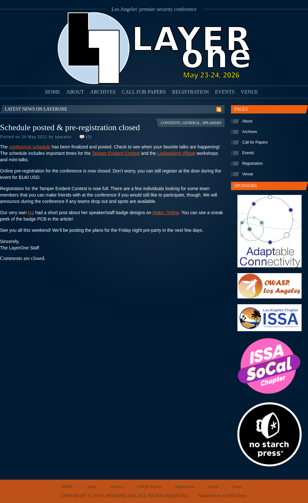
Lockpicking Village (176, 153)
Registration (190, 92)
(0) (89, 137)
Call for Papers (144, 92)
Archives (103, 92)
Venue (249, 92)
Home (52, 92)
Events (225, 92)
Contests (170, 123)
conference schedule (29, 146)
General (191, 123)
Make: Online (165, 212)
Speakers (211, 123)
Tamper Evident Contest (116, 153)
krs (31, 212)
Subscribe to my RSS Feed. (223, 495)
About (75, 92)
